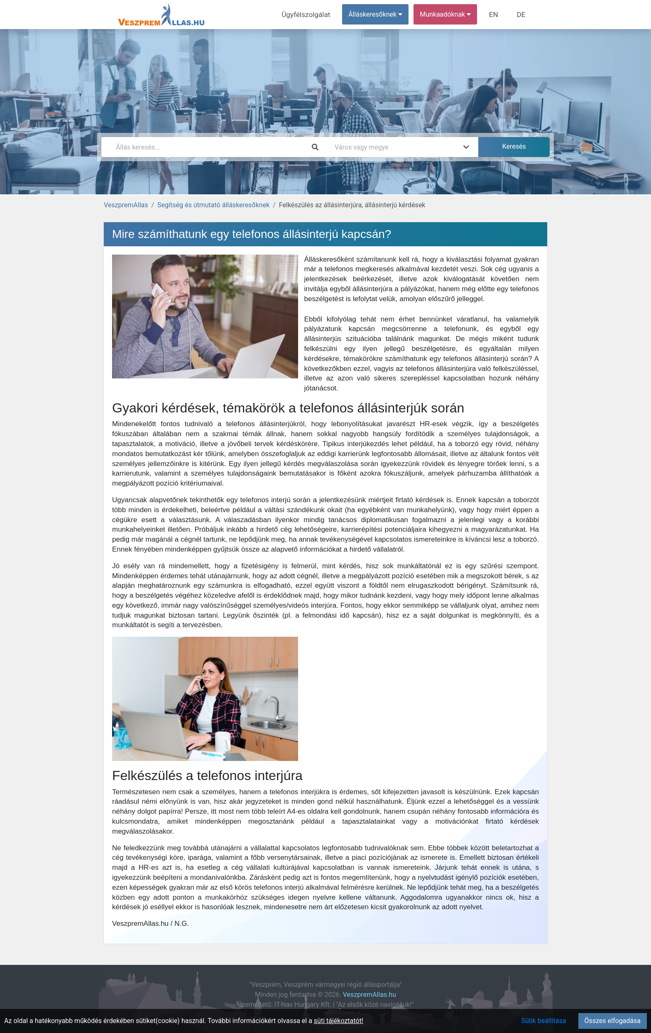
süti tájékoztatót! (338, 1021)
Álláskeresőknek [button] (379, 14)
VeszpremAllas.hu (369, 995)
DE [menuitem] (522, 14)
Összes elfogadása (613, 1021)
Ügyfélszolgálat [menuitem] (311, 14)
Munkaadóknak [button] (449, 14)
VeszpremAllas (126, 205)
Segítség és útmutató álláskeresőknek (213, 205)
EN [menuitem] (496, 14)
